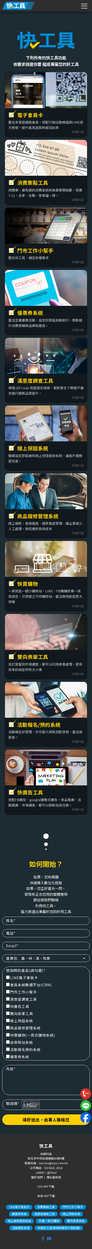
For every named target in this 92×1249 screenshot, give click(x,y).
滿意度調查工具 (21, 999)
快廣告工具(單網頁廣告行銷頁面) (58, 1228)
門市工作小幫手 (21, 992)
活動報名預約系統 (23, 1049)
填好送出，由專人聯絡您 (46, 1119)
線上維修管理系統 (19, 1221)
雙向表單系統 (76, 1221)
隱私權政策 (53, 1177)
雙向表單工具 (19, 1013)
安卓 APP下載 (46, 1196)
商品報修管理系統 (23, 1028)
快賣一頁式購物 (49, 1221)
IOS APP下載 (46, 1186)
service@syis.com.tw (53, 1163)
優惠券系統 (17, 1056)
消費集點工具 (46, 1207)
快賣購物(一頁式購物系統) (30, 1035)
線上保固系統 (19, 1020)
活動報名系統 (21, 1228)
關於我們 (37, 1177)
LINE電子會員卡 (22, 977)
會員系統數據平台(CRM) (29, 984)
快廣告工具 (17, 1006)
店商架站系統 (19, 1042)
